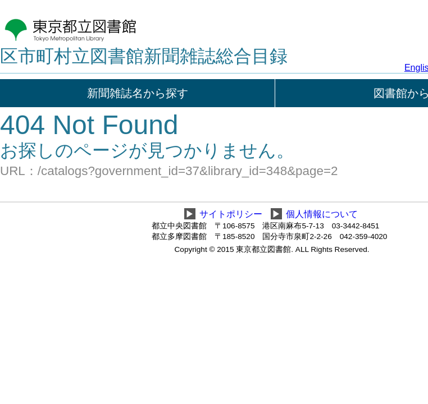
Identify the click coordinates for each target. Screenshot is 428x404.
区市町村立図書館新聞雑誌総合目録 (144, 56)
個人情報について (322, 214)
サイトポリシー (230, 214)
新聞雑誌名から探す (137, 93)
